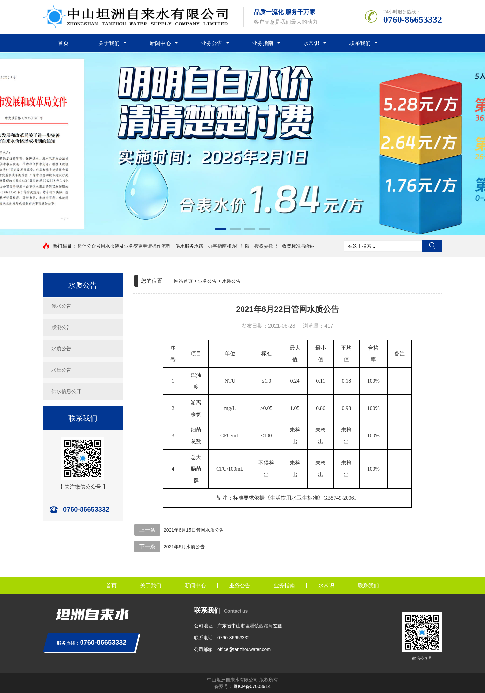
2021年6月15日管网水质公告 (194, 530)
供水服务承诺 (189, 246)
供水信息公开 (66, 391)
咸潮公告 (61, 327)
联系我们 (360, 43)
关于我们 (109, 43)
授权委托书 (266, 246)
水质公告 (61, 348)
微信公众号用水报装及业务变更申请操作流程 (124, 246)
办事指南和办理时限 (229, 246)
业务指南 (262, 43)
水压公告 (61, 370)
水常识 (311, 43)
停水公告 (61, 306)
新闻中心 (160, 43)
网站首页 (183, 281)
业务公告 (211, 43)
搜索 (432, 246)
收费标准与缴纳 (298, 246)
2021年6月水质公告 (184, 546)
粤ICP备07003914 (252, 686)
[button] (221, 229)
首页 (63, 43)
